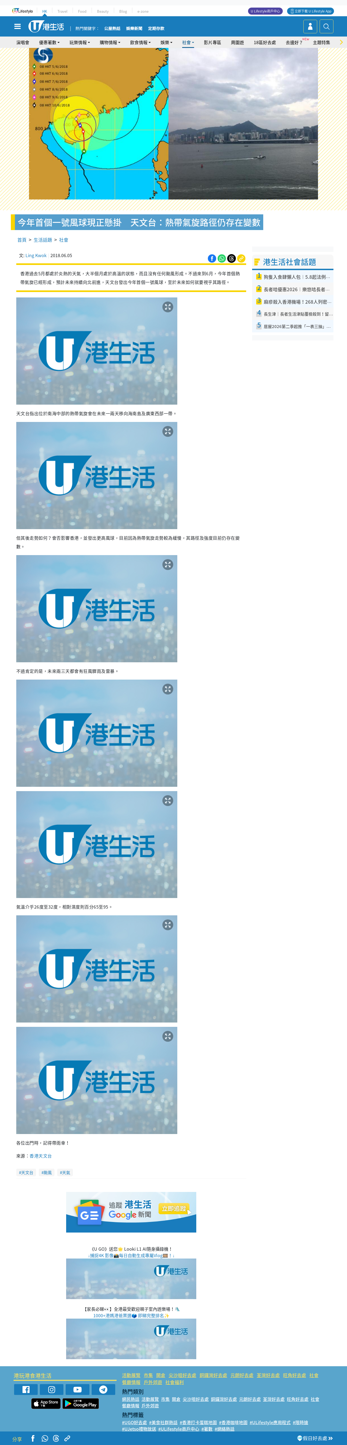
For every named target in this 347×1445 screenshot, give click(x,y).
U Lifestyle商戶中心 (265, 11)
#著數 (207, 1429)
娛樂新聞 (134, 29)
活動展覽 (131, 1375)
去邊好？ (294, 42)
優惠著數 (47, 42)
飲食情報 (138, 42)
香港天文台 (41, 1155)
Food (82, 11)
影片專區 (212, 42)
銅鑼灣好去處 (213, 1375)
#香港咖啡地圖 (233, 1422)
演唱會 (22, 42)
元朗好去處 (241, 1375)
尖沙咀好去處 (182, 1375)
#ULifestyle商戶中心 (178, 1429)
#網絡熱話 (224, 1429)
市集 (148, 1375)
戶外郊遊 (153, 1382)
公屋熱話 (112, 29)
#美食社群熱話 (163, 1422)
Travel (62, 11)
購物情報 (108, 42)
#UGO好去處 (134, 1422)
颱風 (48, 1172)
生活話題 (43, 239)
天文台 (27, 1172)
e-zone (143, 11)
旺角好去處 (294, 1375)
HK (44, 11)
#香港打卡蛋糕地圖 (198, 1422)
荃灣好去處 (268, 1375)
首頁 (22, 239)
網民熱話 (130, 1399)
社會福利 (174, 1382)
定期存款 (156, 29)
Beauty (103, 11)
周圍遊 (237, 42)
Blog (123, 11)
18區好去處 (265, 42)
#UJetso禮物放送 (139, 1429)
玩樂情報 (78, 42)
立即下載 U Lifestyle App (313, 11)
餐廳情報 (131, 1382)
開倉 (160, 1375)
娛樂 (164, 42)
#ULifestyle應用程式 (270, 1422)
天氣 (66, 1172)
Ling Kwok (36, 255)
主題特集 (321, 42)
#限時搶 (300, 1422)
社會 (186, 42)
